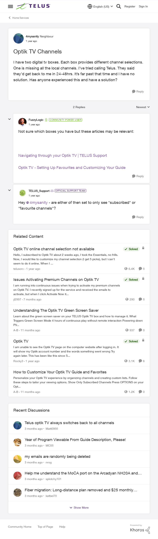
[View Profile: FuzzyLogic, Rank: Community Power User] (22, 122)
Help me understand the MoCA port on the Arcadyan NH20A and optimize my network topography (81, 473)
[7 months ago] (31, 299)
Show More (79, 507)
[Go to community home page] (33, 6)
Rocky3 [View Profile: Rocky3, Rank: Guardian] (18, 361)
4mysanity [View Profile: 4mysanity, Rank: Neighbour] (32, 36)
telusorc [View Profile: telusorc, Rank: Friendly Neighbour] (18, 268)
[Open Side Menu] (10, 6)
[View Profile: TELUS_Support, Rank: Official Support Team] (22, 193)
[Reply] (138, 91)
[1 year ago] (32, 268)
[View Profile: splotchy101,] (17, 476)
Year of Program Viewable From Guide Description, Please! (75, 439)
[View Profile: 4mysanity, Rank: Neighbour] (18, 38)
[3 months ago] (34, 428)
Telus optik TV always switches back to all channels (69, 422)
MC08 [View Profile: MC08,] (49, 445)
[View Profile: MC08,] (17, 442)
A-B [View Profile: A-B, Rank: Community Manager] (15, 330)
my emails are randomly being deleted (57, 456)
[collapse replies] (9, 119)
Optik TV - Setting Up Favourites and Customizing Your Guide (71, 167)
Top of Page (45, 526)
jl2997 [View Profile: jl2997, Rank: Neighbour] (17, 299)
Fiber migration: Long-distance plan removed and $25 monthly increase (79, 490)
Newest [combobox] (143, 107)
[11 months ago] (29, 330)
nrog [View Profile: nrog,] (49, 462)
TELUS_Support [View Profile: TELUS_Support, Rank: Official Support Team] (39, 191)
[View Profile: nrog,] (17, 459)
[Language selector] (100, 6)
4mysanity (39, 202)
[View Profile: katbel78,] (17, 492)
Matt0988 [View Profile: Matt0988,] (52, 428)
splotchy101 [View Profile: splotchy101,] (54, 479)
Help (62, 526)
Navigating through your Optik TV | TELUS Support (62, 155)
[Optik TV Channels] (34, 124)
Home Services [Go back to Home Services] (18, 17)
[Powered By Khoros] (140, 529)
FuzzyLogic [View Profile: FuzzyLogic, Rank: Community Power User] (36, 119)
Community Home (19, 526)
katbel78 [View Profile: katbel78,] (51, 495)
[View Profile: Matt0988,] (17, 425)
